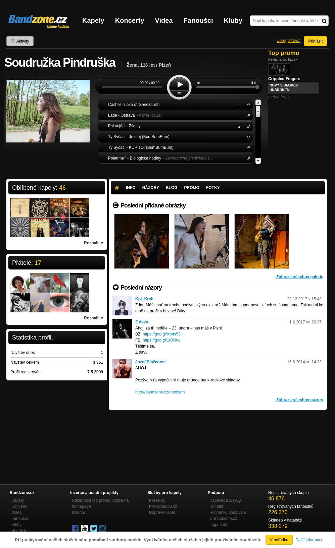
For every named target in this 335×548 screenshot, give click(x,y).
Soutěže (18, 530)
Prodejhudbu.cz (163, 506)
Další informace (309, 540)
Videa (164, 20)
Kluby (233, 20)
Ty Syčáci (247, 136)
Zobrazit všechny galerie (299, 277)
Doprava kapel (162, 512)
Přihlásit (315, 41)
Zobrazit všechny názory (299, 400)
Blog (172, 187)
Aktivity (20, 41)
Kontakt (216, 506)
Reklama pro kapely (283, 59)
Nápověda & (225, 500)
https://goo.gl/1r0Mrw (161, 340)
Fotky (213, 187)
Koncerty (129, 20)
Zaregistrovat (288, 40)
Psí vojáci (247, 126)
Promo (191, 187)
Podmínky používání (227, 512)
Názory (150, 187)
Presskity (157, 500)
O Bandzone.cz (223, 518)
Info (131, 187)
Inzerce (78, 512)
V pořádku (279, 540)
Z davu (141, 322)
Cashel (247, 104)
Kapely (93, 20)
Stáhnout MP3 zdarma (238, 104)
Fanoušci (198, 20)
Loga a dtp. (219, 524)
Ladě (247, 115)
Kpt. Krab (144, 299)
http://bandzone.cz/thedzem (160, 392)
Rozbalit (93, 242)
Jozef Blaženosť (150, 362)
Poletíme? (247, 158)
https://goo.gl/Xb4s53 (162, 334)
